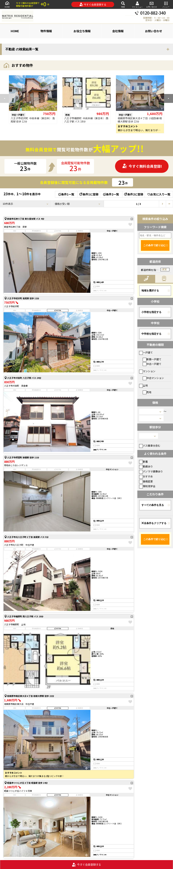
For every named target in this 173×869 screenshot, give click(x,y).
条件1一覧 (66, 194)
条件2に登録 (133, 194)
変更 (164, 269)
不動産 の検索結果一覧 (21, 49)
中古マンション (153, 378)
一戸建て (146, 352)
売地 (147, 392)
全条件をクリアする (153, 523)
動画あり (146, 466)
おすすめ (146, 476)
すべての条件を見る (152, 505)
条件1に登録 (88, 194)
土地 (143, 385)
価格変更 (146, 481)
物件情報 (46, 31)
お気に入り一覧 (158, 194)
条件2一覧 (111, 194)
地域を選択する (150, 290)
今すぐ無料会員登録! (142, 166)
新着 (143, 461)
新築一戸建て (152, 359)
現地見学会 (147, 486)
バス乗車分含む (149, 445)
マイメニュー (137, 4)
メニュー (166, 4)
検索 (123, 4)
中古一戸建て (152, 364)
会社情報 (118, 31)
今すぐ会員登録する (92, 4)
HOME (7, 4)
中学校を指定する (151, 333)
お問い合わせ (151, 4)
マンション (147, 371)
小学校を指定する (151, 312)
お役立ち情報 (82, 31)
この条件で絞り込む (154, 245)
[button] (168, 98)
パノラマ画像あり (151, 471)
